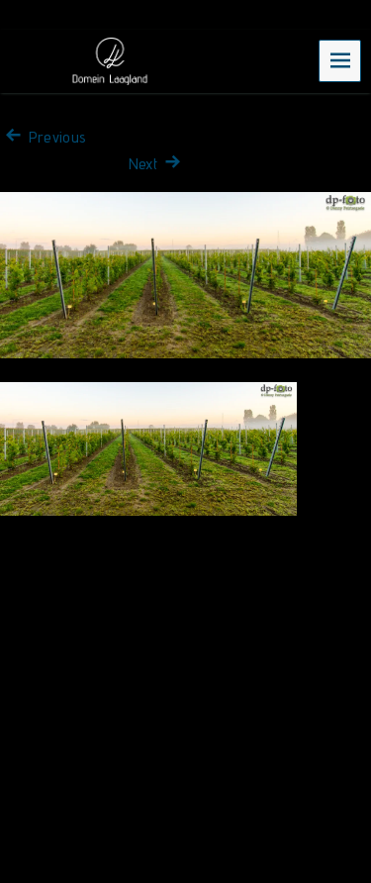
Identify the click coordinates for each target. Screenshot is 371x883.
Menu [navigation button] (340, 60)
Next (157, 163)
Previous (43, 137)
